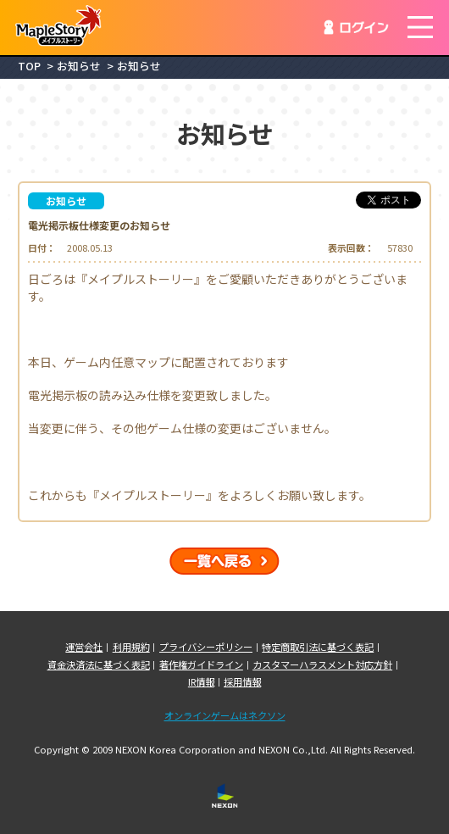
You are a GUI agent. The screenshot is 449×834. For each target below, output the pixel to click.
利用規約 (131, 647)
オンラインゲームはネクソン (224, 715)
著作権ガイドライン (201, 665)
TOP (29, 66)
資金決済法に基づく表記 (98, 665)
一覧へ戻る (224, 561)
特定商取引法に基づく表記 (318, 647)
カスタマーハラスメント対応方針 (322, 665)
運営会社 (84, 647)
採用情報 (242, 682)
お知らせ (79, 66)
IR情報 (201, 682)
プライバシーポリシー (205, 647)
